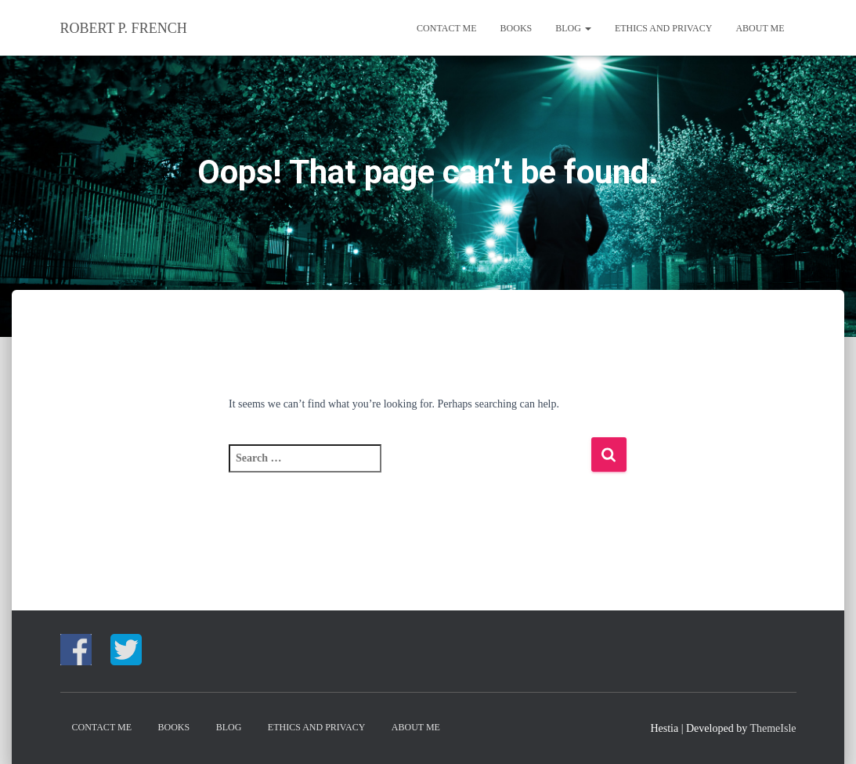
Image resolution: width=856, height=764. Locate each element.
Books (516, 28)
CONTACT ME (447, 28)
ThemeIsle (772, 728)
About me (759, 28)
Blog (573, 28)
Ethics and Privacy (663, 28)
